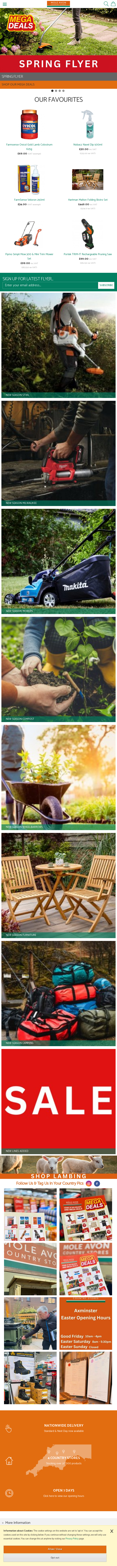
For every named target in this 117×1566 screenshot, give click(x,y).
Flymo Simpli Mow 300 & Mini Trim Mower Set (29, 256)
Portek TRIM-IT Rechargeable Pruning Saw (88, 254)
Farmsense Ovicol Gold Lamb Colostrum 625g (29, 147)
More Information (17, 1523)
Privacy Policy (72, 1539)
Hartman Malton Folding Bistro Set (88, 200)
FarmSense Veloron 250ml (29, 200)
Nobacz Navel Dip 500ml (87, 145)
